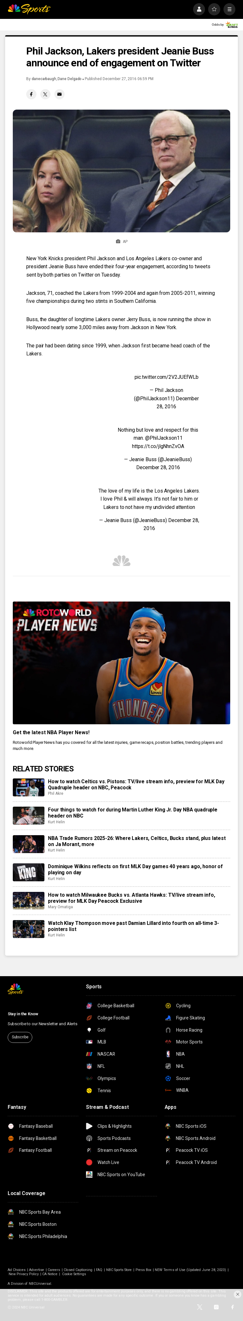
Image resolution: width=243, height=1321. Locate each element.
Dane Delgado (70, 79)
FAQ (99, 1270)
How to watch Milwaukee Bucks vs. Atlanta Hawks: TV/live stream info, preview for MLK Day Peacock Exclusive (131, 898)
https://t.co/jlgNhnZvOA (158, 446)
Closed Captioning (78, 1270)
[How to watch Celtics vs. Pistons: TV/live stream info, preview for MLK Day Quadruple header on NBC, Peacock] (28, 787)
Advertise (36, 1270)
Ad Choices (17, 1270)
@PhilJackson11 (164, 438)
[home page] (29, 9)
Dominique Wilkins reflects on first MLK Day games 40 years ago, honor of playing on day (135, 869)
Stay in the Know (23, 1013)
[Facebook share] (31, 94)
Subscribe (20, 1037)
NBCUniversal (40, 1284)
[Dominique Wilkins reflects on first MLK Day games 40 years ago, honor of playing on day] (28, 872)
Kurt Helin (56, 822)
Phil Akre (55, 793)
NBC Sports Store (119, 1270)
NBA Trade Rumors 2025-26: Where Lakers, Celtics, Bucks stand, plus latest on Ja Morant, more (136, 841)
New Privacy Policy (24, 1274)
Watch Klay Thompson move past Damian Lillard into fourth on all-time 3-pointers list (133, 926)
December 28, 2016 (158, 467)
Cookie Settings (74, 1274)
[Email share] (59, 94)
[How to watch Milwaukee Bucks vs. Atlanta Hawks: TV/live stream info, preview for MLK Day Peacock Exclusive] (28, 901)
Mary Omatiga (60, 907)
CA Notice (50, 1274)
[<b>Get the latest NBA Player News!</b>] (122, 663)
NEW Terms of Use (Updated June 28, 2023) (190, 1270)
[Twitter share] (45, 94)
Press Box (144, 1270)
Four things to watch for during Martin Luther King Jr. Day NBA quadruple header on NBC (132, 813)
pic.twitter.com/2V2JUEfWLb (167, 377)
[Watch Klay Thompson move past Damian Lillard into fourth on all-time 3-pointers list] (28, 929)
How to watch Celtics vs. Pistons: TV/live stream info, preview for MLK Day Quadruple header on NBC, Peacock (136, 784)
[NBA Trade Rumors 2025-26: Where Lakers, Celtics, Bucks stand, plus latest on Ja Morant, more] (28, 844)
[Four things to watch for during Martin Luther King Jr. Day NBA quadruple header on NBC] (28, 816)
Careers (54, 1270)
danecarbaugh (44, 79)
